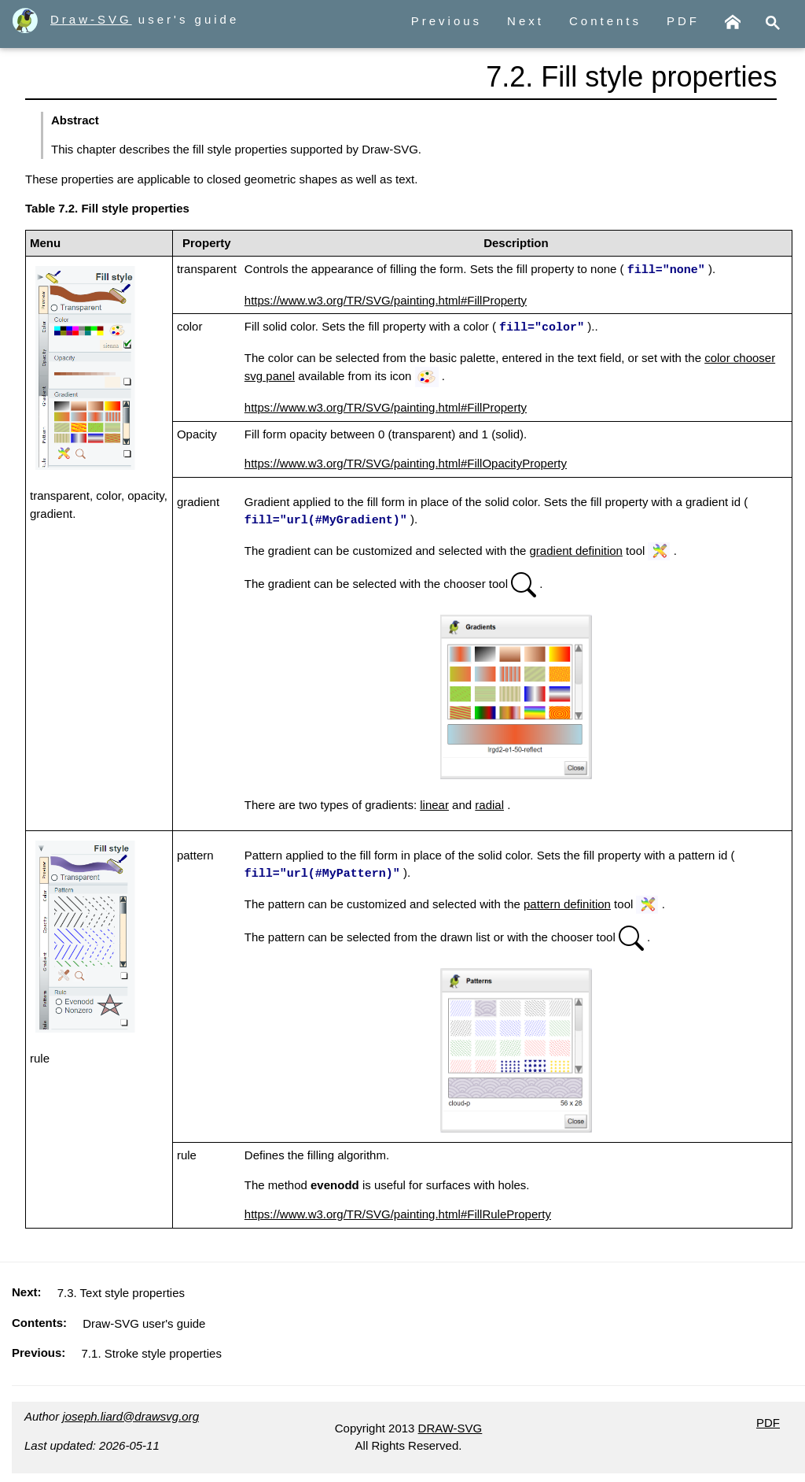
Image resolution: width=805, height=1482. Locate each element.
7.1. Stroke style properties (152, 1350)
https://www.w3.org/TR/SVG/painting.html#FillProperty (385, 299)
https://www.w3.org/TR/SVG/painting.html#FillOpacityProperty (405, 461)
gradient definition (576, 548)
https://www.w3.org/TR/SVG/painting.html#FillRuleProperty (397, 1211)
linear (434, 802)
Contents (605, 21)
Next (525, 21)
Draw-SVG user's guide (144, 1320)
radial (489, 802)
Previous (446, 21)
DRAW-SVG (450, 1425)
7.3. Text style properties (121, 1289)
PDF (683, 21)
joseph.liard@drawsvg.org (130, 1413)
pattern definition (567, 900)
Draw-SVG (72, 19)
